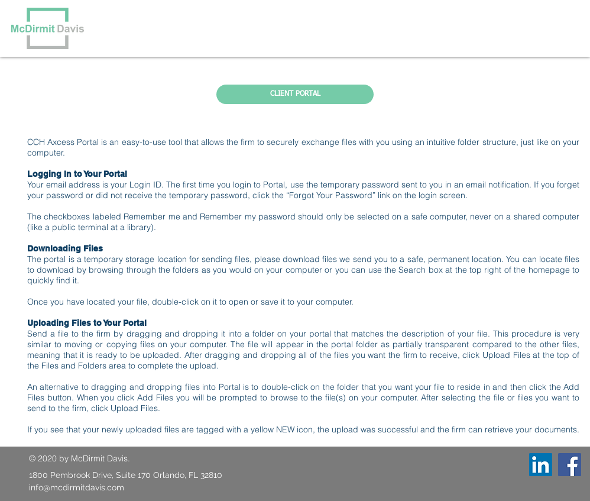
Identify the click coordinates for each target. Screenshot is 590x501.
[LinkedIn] (540, 464)
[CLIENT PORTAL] (295, 94)
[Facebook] (569, 464)
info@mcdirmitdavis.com (76, 487)
